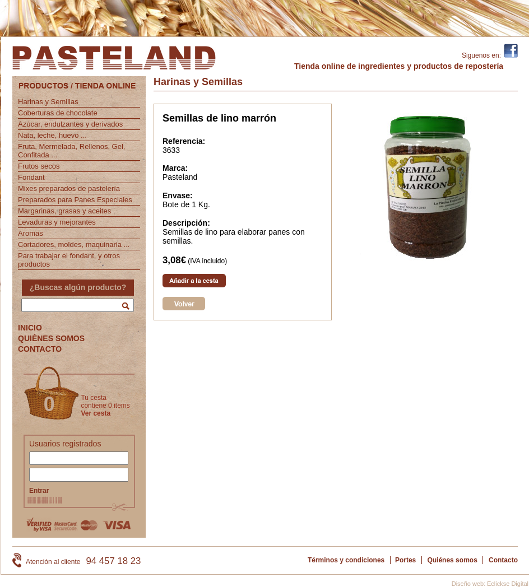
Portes (405, 560)
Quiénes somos (452, 560)
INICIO (30, 327)
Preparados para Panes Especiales (75, 199)
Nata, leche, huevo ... (52, 135)
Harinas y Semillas (48, 101)
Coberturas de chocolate (58, 113)
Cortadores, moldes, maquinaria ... (73, 244)
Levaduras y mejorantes (57, 222)
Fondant (31, 177)
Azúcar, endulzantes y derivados (70, 124)
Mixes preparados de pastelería (69, 188)
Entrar (39, 491)
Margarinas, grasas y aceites (64, 211)
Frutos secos (38, 166)
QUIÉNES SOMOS (51, 338)
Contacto (503, 560)
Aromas (30, 233)
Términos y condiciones (346, 560)
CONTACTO (40, 348)
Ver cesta (95, 413)
